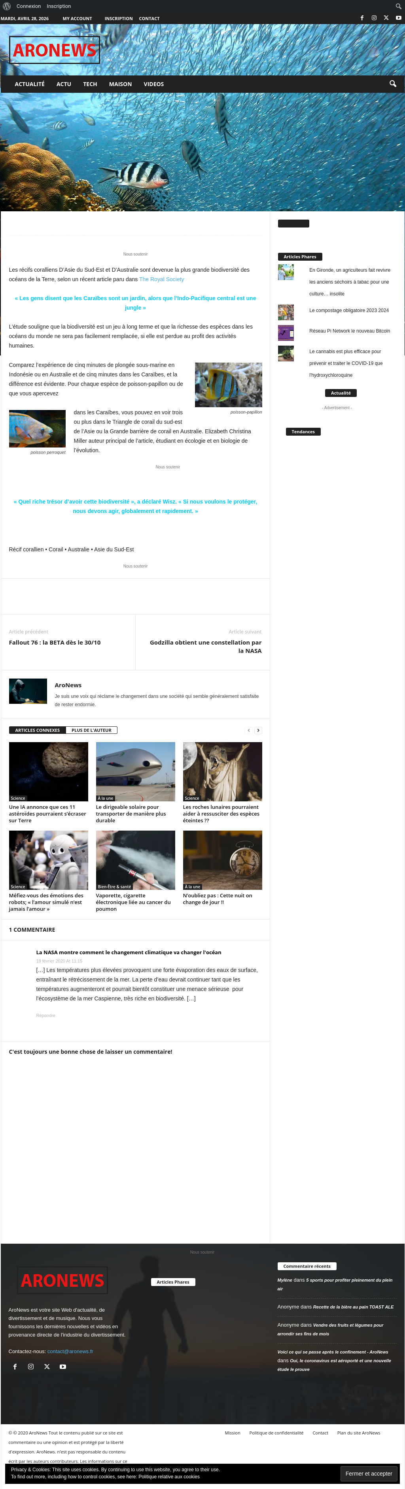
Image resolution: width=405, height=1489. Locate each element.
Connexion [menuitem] (29, 6)
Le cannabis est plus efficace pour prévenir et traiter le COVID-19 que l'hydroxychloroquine (345, 363)
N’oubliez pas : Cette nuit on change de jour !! (217, 899)
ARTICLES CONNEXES (37, 730)
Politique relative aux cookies (169, 1477)
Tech (90, 84)
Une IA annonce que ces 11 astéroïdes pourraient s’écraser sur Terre (47, 813)
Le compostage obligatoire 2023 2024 (349, 310)
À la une (106, 798)
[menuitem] (7, 6)
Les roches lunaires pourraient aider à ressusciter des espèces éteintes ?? (221, 813)
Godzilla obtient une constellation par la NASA (206, 646)
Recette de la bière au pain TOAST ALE (353, 1307)
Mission (232, 1433)
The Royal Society (161, 279)
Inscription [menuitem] (59, 6)
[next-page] (258, 730)
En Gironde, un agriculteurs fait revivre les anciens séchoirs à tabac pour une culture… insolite (349, 282)
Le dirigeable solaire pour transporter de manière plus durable (131, 813)
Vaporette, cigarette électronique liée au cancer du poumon (133, 902)
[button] (392, 84)
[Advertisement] (203, 152)
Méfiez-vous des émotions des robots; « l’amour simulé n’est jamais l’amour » (46, 902)
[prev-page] (249, 730)
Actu (64, 84)
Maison (120, 84)
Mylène (285, 1280)
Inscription (119, 18)
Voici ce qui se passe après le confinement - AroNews (333, 1352)
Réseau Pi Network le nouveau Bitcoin (349, 331)
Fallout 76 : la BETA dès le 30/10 (55, 642)
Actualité (30, 84)
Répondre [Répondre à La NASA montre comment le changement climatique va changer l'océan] (45, 1015)
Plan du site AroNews (358, 1433)
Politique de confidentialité (277, 1433)
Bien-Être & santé (114, 886)
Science (18, 798)
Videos (154, 84)
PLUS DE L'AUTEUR (92, 730)
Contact (149, 18)
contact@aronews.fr (70, 1351)
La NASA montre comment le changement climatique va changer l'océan (128, 952)
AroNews (68, 685)
